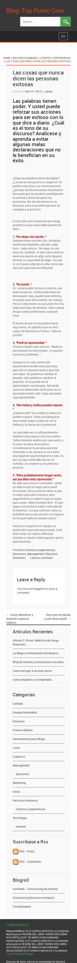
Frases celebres (23, 730)
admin (48, 91)
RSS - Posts (23, 851)
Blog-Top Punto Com (35, 10)
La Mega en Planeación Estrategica (35, 653)
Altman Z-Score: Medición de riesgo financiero (36, 642)
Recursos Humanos (25, 57)
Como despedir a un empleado (32, 680)
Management (35, 554)
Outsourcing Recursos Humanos (33, 898)
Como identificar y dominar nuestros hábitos (19, 618)
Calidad (18, 704)
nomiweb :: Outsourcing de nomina (35, 889)
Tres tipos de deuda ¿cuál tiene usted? (57, 617)
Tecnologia (20, 818)
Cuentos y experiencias (55, 57)
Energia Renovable (25, 712)
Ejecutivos (19, 554)
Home (6, 57)
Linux (16, 748)
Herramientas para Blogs (29, 739)
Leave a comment (41, 558)
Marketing (19, 783)
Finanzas (19, 721)
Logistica (19, 756)
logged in (40, 589)
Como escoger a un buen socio (32, 671)
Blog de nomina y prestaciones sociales (38, 662)
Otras (16, 792)
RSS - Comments (27, 861)
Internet (21, 826)
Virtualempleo (22, 906)
